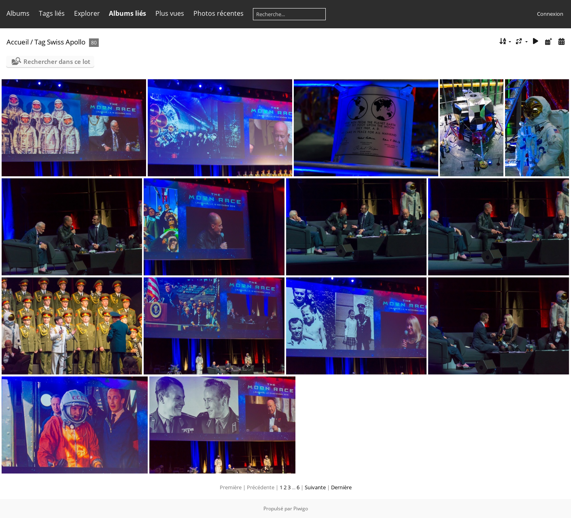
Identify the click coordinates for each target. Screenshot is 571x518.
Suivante (315, 487)
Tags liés (52, 13)
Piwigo (300, 508)
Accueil (17, 42)
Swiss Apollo (66, 42)
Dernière (341, 487)
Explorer (87, 13)
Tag (39, 42)
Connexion (550, 13)
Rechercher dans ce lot (56, 61)
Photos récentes (218, 13)
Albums (18, 13)
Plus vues (169, 13)
